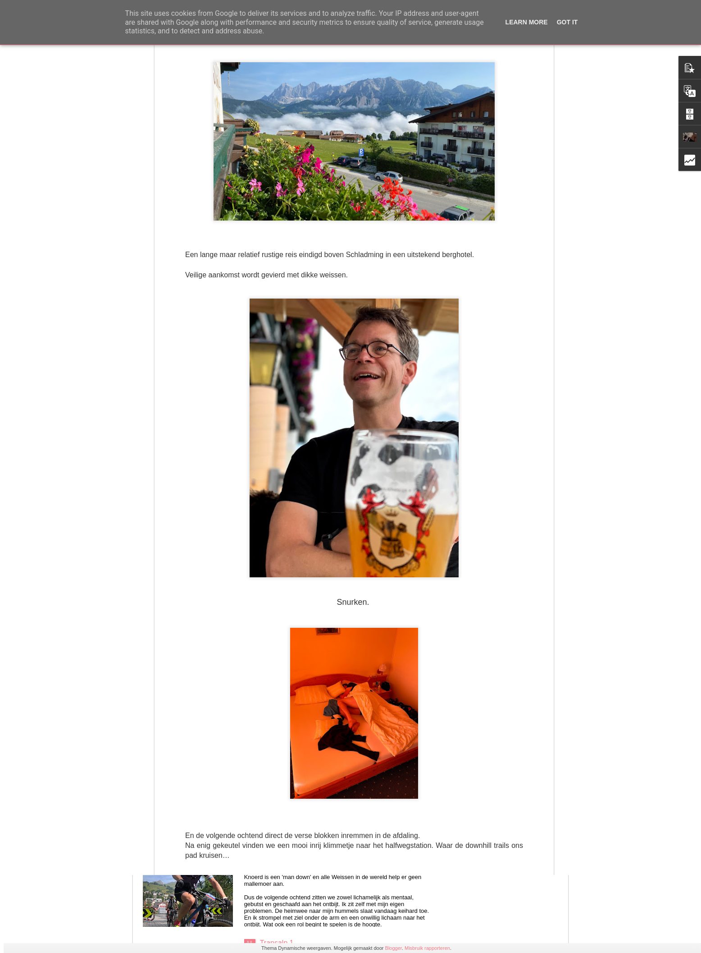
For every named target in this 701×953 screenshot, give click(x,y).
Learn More (526, 22)
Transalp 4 (277, 738)
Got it (567, 22)
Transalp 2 (277, 840)
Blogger (393, 948)
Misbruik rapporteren (427, 948)
